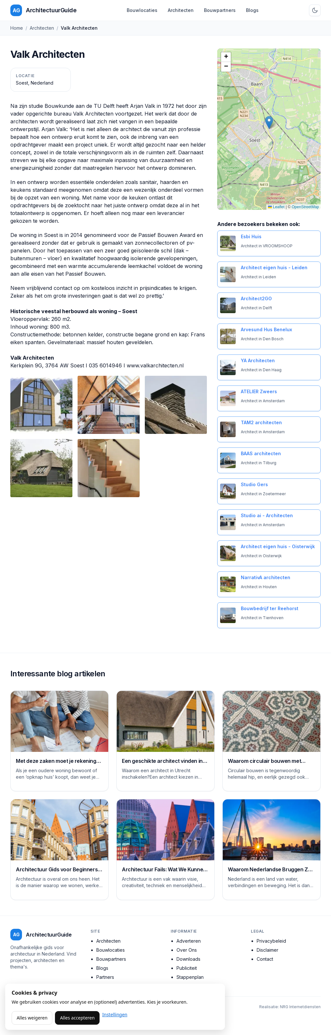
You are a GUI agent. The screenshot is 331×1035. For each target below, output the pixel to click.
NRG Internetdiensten (300, 1006)
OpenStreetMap (305, 207)
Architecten (181, 10)
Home (16, 28)
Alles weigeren (31, 1018)
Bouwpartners (220, 10)
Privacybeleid (271, 941)
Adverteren (188, 941)
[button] (269, 122)
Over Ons (186, 950)
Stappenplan (190, 977)
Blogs (252, 10)
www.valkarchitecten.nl (155, 365)
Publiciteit (186, 968)
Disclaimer (267, 950)
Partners (105, 977)
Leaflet (276, 207)
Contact (265, 959)
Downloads (188, 959)
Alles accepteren (77, 1018)
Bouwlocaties (142, 10)
